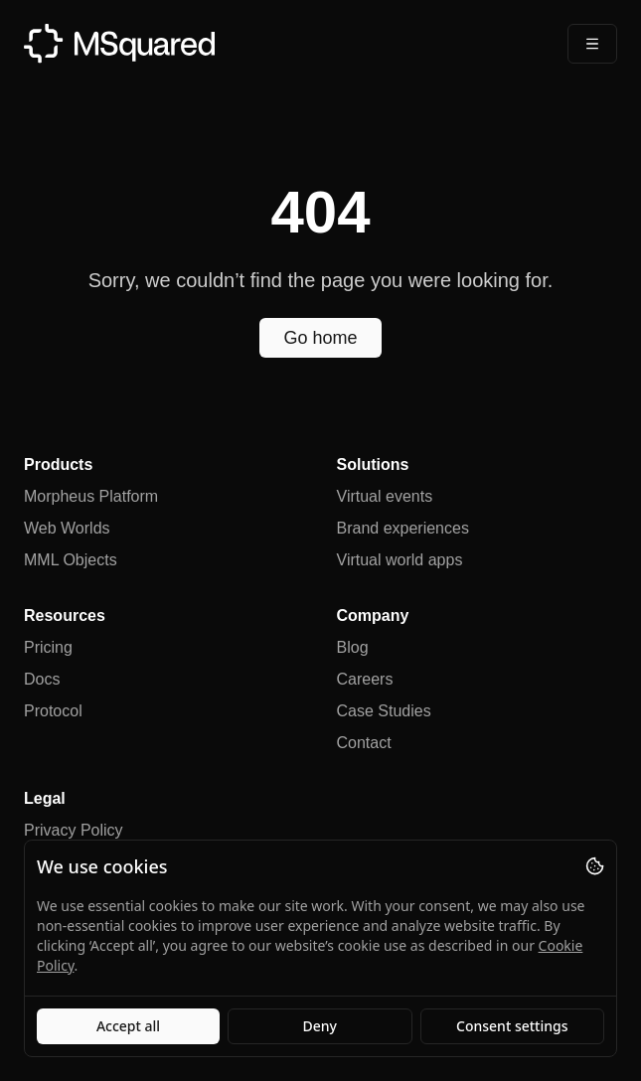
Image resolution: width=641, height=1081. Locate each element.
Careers (365, 679)
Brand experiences (403, 528)
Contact (364, 742)
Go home (320, 338)
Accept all (128, 1025)
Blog (353, 647)
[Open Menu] (592, 44)
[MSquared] (119, 43)
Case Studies (384, 710)
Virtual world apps (400, 559)
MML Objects (70, 559)
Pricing (48, 647)
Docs (42, 679)
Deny (320, 1025)
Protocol (53, 710)
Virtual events (385, 496)
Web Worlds (67, 528)
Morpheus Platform (91, 496)
